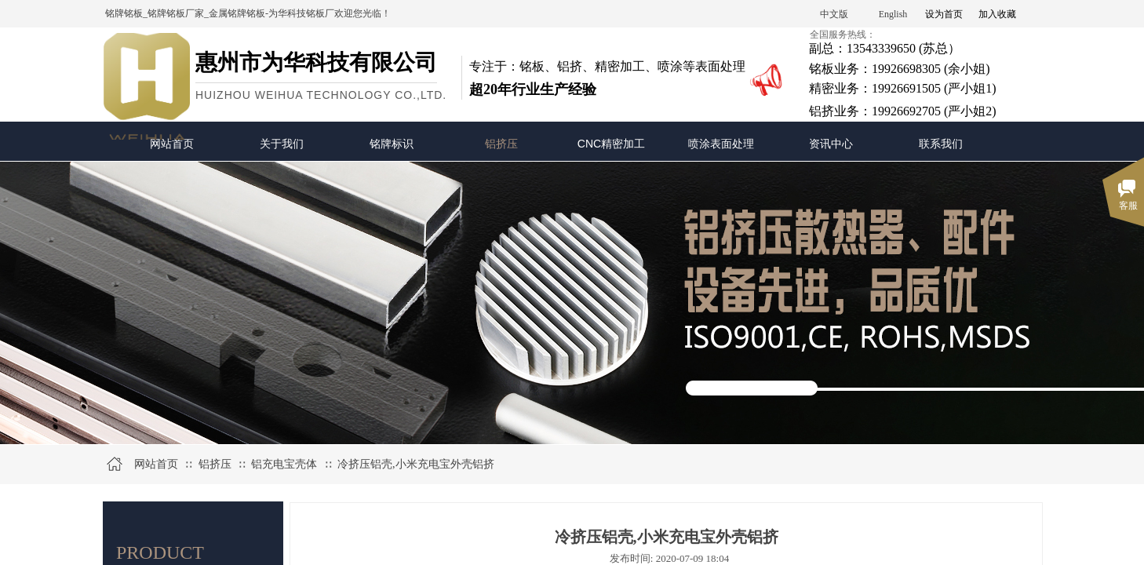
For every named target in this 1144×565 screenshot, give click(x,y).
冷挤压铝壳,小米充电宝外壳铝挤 (415, 464)
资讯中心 (831, 143)
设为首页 (944, 14)
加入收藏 (997, 14)
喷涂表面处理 (721, 143)
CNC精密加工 (611, 143)
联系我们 (941, 143)
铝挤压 (501, 143)
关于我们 (282, 143)
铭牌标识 (392, 143)
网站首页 (172, 143)
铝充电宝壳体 (284, 464)
